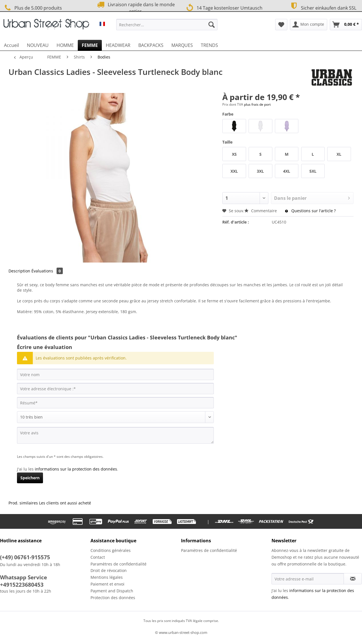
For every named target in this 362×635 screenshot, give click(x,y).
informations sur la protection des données (76, 469)
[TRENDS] (209, 45)
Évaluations (47, 271)
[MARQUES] (182, 45)
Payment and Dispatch (111, 590)
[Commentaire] (115, 417)
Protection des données (112, 597)
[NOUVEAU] (38, 45)
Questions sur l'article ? (310, 210)
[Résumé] (115, 402)
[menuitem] (166, 27)
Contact (97, 557)
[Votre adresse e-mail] (308, 578)
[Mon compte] (308, 24)
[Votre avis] (115, 435)
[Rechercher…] (166, 24)
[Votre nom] (115, 374)
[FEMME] (90, 45)
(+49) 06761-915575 (25, 557)
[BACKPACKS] (150, 45)
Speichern (30, 477)
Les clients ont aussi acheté (65, 503)
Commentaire (261, 210)
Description (19, 271)
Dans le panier (312, 197)
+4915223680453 (22, 584)
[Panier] (346, 24)
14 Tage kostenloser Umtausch (224, 7)
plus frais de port (257, 104)
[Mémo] (281, 24)
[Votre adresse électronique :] (115, 388)
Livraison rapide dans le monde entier (135, 7)
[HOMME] (65, 45)
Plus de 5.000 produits (32, 7)
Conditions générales (110, 550)
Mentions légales (106, 577)
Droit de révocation (108, 570)
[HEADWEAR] (118, 45)
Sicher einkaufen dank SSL (322, 7)
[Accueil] (11, 45)
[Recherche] (211, 24)
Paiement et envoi (107, 584)
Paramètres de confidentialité (118, 564)
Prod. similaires (23, 503)
